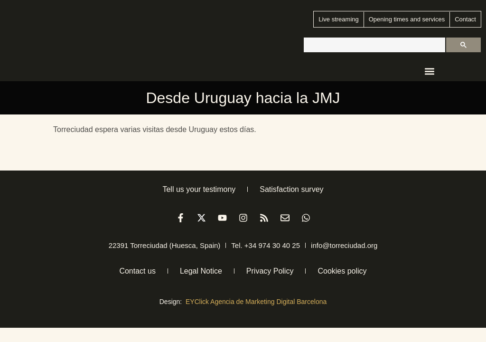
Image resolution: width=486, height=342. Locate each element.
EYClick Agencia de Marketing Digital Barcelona (256, 301)
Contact (465, 19)
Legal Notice (201, 271)
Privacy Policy (270, 271)
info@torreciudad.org (344, 245)
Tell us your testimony (198, 189)
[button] (429, 71)
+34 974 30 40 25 (272, 245)
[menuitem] (453, 70)
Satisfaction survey (291, 189)
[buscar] (373, 45)
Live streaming (338, 19)
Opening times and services (407, 19)
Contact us (137, 271)
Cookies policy (342, 271)
